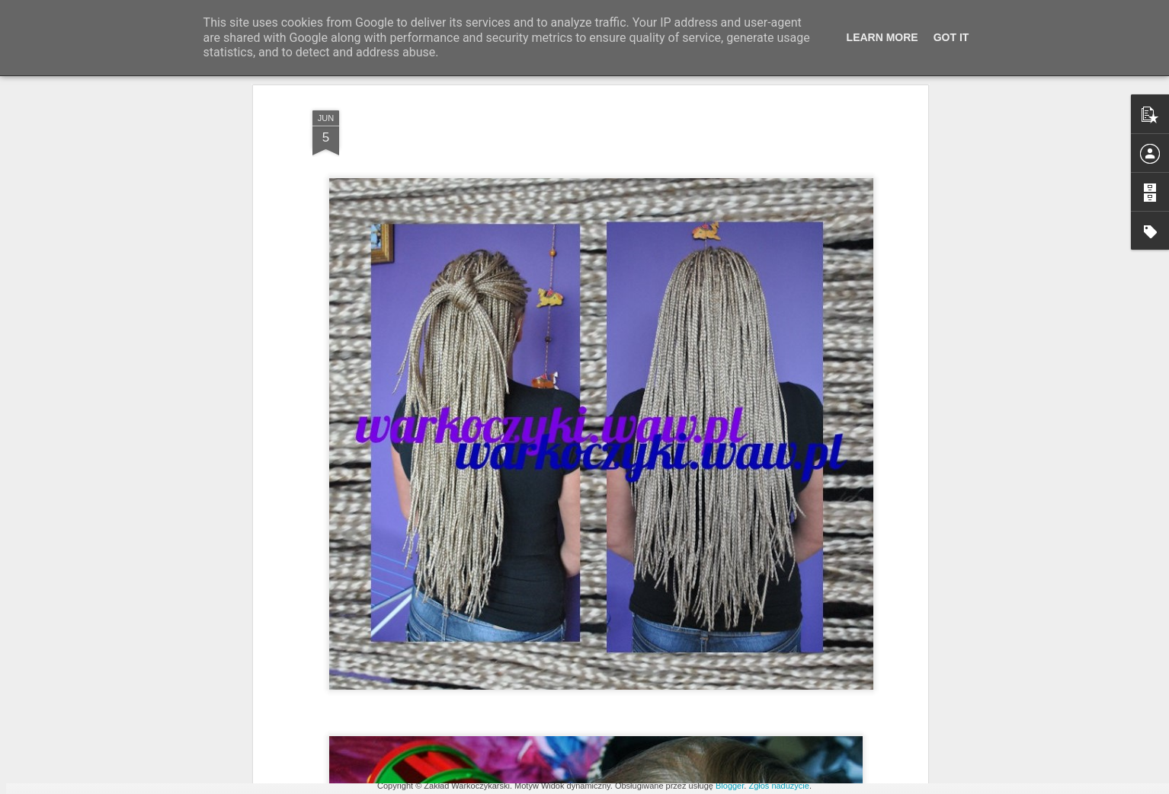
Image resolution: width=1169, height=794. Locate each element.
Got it (951, 37)
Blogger (730, 785)
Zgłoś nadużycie (778, 785)
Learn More (882, 37)
